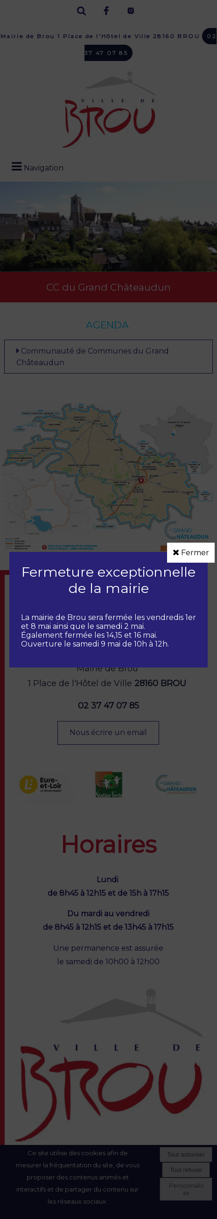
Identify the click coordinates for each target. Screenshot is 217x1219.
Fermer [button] (191, 552)
